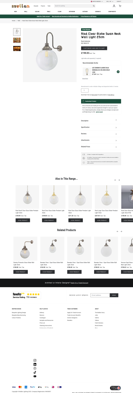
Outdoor (84, 11)
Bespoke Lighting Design (19, 312)
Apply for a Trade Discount (79, 283)
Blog (96, 328)
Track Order (43, 354)
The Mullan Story (100, 312)
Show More (85, 78)
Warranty (42, 338)
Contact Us (98, 333)
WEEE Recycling (44, 349)
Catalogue (43, 317)
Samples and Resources (46, 320)
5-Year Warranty (86, 29)
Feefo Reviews (99, 323)
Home (13, 20)
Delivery (42, 312)
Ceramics (98, 11)
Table (48, 11)
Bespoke (36, 6)
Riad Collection (85, 41)
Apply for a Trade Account (43, 16)
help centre (94, 95)
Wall (25, 11)
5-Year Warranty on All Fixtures (88, 16)
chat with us (111, 95)
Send (114, 295)
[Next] (119, 180)
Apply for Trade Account (74, 312)
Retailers (69, 320)
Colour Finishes (16, 317)
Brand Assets (99, 325)
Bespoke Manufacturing (19, 315)
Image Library (44, 351)
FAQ (41, 333)
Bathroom (72, 11)
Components (112, 11)
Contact (119, 1)
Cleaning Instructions (46, 325)
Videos (97, 320)
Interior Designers (72, 317)
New (15, 11)
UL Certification (44, 330)
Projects (43, 6)
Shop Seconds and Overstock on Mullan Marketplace (65, 16)
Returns (42, 315)
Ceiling (37, 11)
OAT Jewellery (99, 330)
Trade (49, 6)
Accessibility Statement (46, 346)
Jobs (96, 315)
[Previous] (115, 180)
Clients (97, 317)
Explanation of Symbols (46, 328)
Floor (59, 11)
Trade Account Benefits (74, 315)
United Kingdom (97, 1)
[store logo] (20, 6)
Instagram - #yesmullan (46, 341)
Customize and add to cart (94, 48)
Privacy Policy (44, 343)
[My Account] (114, 5)
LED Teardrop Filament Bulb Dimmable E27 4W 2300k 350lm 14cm (101, 70)
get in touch (99, 112)
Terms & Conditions (45, 336)
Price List (42, 323)
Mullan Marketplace (100, 336)
